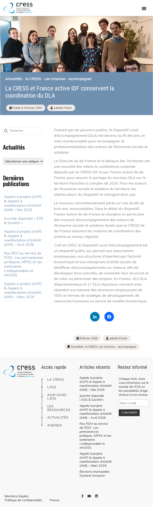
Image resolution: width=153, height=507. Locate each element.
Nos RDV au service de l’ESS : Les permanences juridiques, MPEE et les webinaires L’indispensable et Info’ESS (23, 264)
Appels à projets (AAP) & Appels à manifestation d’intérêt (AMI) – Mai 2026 (23, 203)
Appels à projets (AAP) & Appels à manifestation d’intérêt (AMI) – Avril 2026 (23, 238)
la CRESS (33, 78)
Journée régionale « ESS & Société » (23, 220)
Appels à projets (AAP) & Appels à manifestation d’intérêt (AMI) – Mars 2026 (23, 290)
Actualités (13, 78)
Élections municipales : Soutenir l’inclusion (95, 473)
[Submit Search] (6, 130)
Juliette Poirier (118, 338)
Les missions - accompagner (68, 78)
